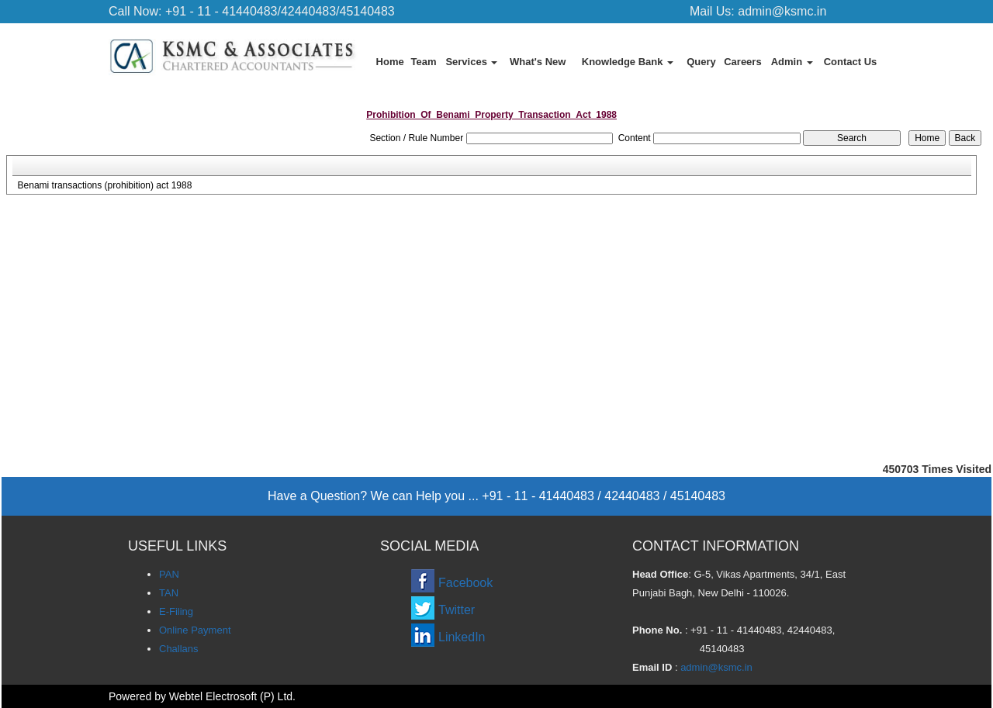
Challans (179, 648)
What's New (538, 61)
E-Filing (176, 611)
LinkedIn (462, 637)
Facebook (465, 582)
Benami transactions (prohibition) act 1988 (105, 185)
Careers (742, 61)
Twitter (456, 609)
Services (471, 61)
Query (701, 61)
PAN (169, 574)
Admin (792, 61)
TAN (168, 593)
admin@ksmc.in (782, 11)
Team (424, 61)
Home (390, 61)
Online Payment (195, 630)
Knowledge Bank (627, 61)
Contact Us (850, 61)
